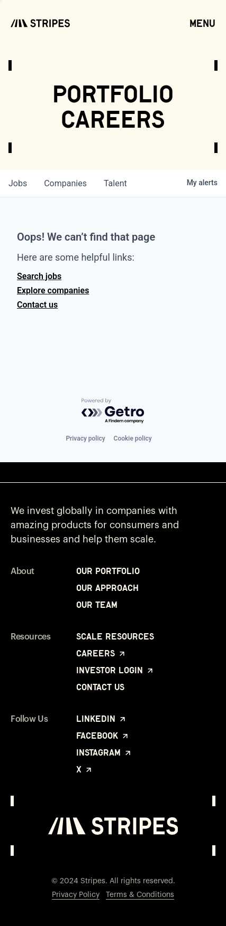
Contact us (37, 305)
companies (65, 183)
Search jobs (39, 276)
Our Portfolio (108, 571)
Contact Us (100, 687)
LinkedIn (101, 718)
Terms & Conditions (140, 895)
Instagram (104, 752)
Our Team (96, 604)
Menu (202, 22)
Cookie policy (133, 438)
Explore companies (53, 290)
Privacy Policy (76, 895)
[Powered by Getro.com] (113, 411)
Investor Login (115, 670)
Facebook (103, 735)
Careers (101, 653)
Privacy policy (85, 438)
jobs (17, 183)
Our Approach (107, 588)
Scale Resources (115, 636)
